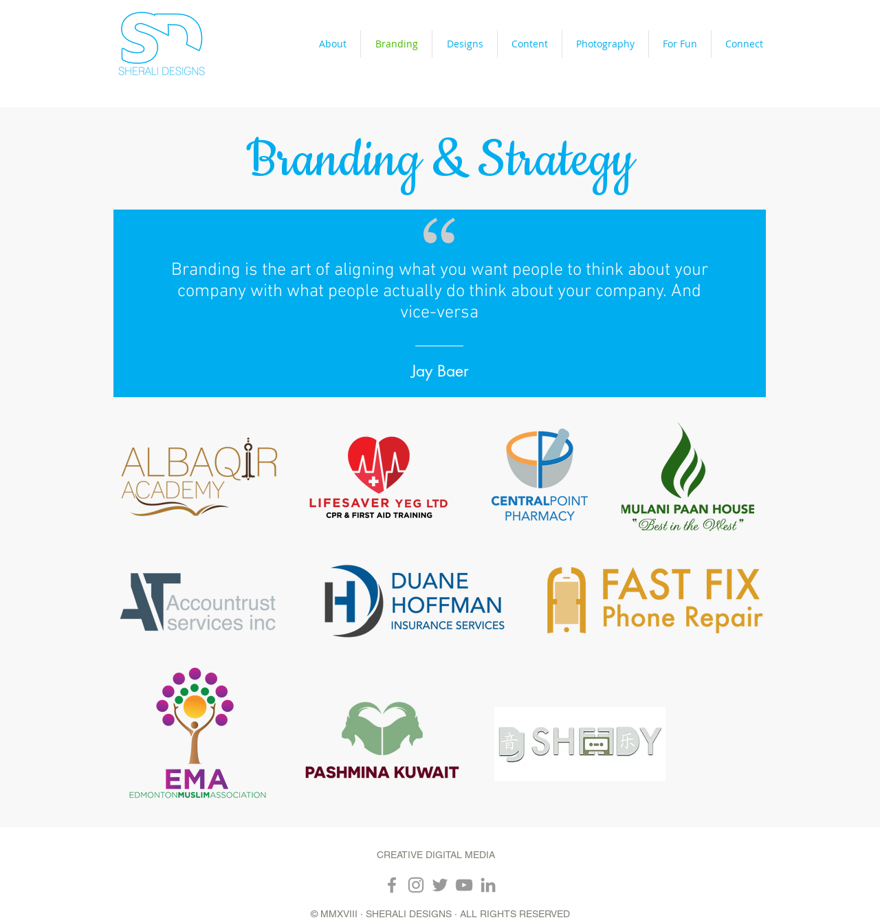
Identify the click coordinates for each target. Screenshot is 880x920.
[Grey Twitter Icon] (440, 885)
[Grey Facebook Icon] (392, 885)
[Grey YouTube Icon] (464, 885)
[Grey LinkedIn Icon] (488, 885)
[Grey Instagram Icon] (416, 885)
